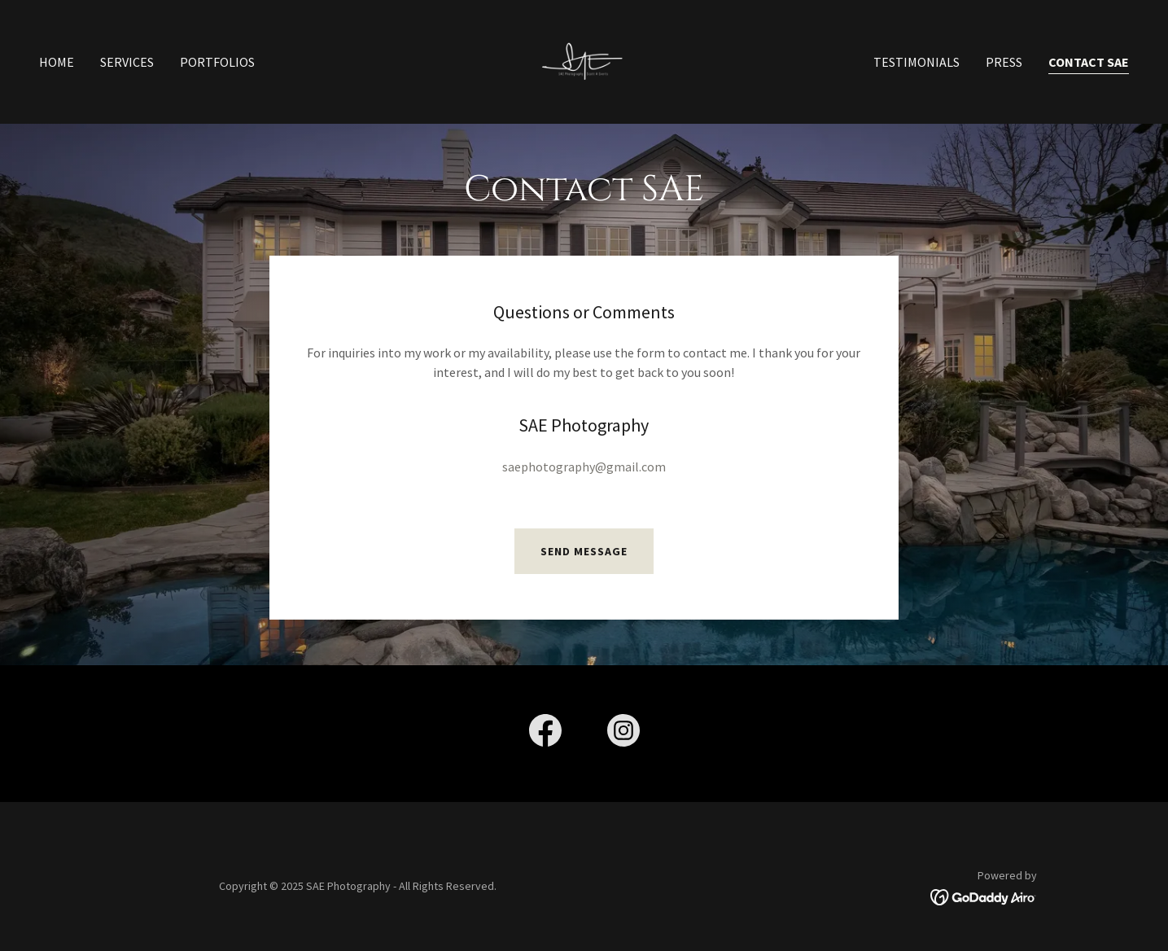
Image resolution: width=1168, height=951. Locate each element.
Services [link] (127, 62)
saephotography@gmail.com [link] (584, 466)
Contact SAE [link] (1088, 62)
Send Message (584, 551)
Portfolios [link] (217, 62)
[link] (584, 60)
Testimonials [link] (916, 62)
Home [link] (56, 62)
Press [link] (1004, 62)
